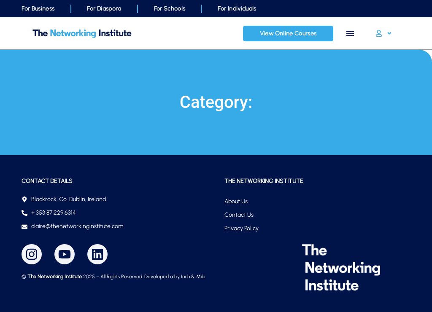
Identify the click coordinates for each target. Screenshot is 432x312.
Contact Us (239, 214)
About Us (236, 201)
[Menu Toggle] (350, 33)
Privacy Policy (241, 228)
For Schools (170, 8)
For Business (38, 8)
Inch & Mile (193, 277)
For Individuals (237, 8)
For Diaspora (104, 8)
